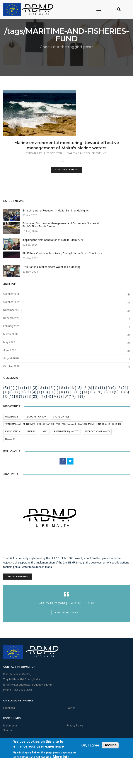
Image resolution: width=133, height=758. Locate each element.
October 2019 (11, 302)
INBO (45, 431)
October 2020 (11, 366)
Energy (31, 431)
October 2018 (11, 293)
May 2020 (9, 342)
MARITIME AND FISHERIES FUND (86, 153)
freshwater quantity (66, 431)
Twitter (70, 707)
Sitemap (8, 730)
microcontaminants (97, 431)
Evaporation (12, 431)
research (10, 439)
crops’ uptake (61, 417)
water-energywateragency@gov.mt (32, 684)
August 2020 (11, 358)
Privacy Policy (74, 725)
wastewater (12, 417)
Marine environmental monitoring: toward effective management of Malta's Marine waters (66, 145)
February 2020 (11, 326)
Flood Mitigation (36, 417)
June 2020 (9, 350)
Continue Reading (66, 169)
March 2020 (10, 334)
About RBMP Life (17, 576)
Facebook (9, 707)
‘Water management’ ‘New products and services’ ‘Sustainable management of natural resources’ (63, 424)
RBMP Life (35, 153)
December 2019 (12, 318)
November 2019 (12, 310)
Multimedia (10, 725)
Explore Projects (66, 612)
